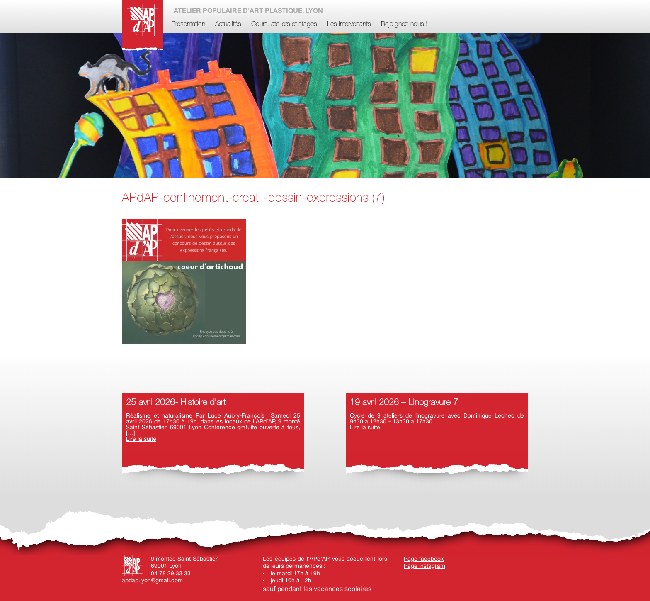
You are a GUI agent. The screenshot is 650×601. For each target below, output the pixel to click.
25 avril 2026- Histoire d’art (176, 403)
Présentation (188, 24)
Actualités (228, 24)
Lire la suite (141, 438)
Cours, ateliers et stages (284, 24)
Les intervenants (349, 24)
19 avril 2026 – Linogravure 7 (404, 403)
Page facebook (424, 558)
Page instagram (424, 565)
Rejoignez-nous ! (404, 24)
